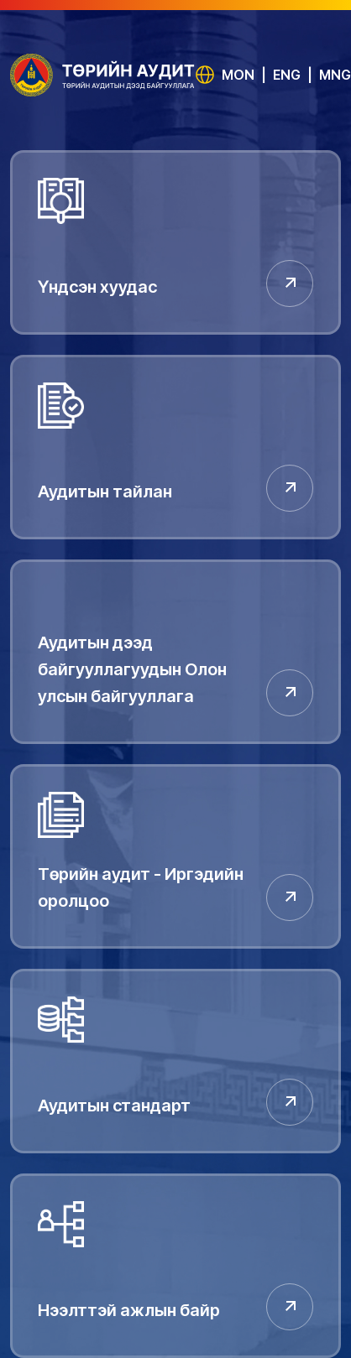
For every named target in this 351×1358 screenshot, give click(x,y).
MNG (335, 74)
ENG (287, 74)
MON (238, 74)
